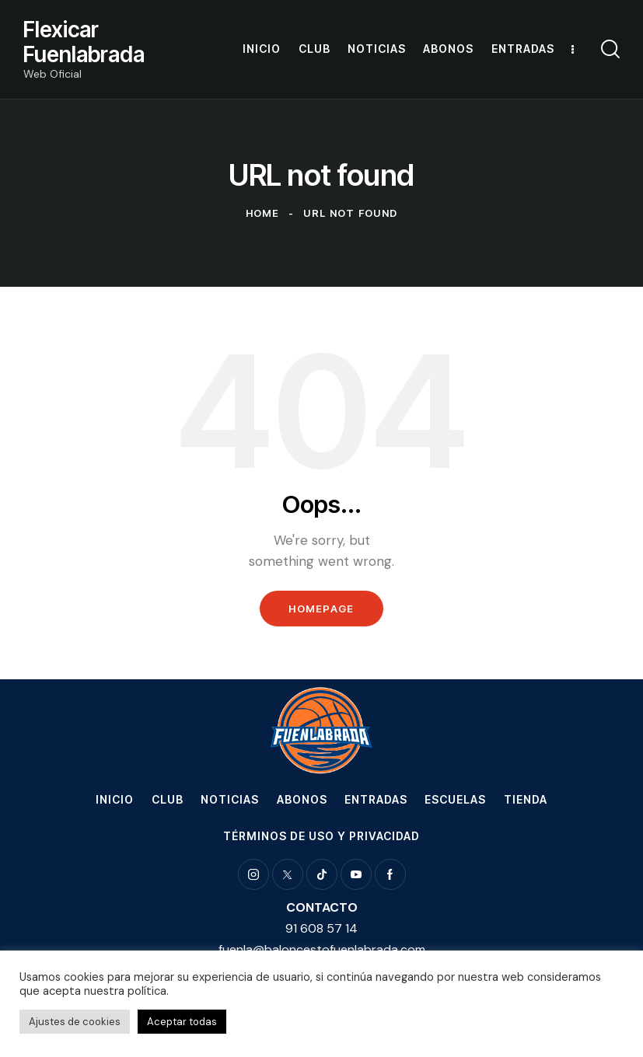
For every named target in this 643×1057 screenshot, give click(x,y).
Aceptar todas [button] (182, 1021)
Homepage (321, 608)
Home (263, 213)
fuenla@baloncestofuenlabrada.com (321, 949)
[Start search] (610, 49)
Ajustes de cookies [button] (75, 1021)
